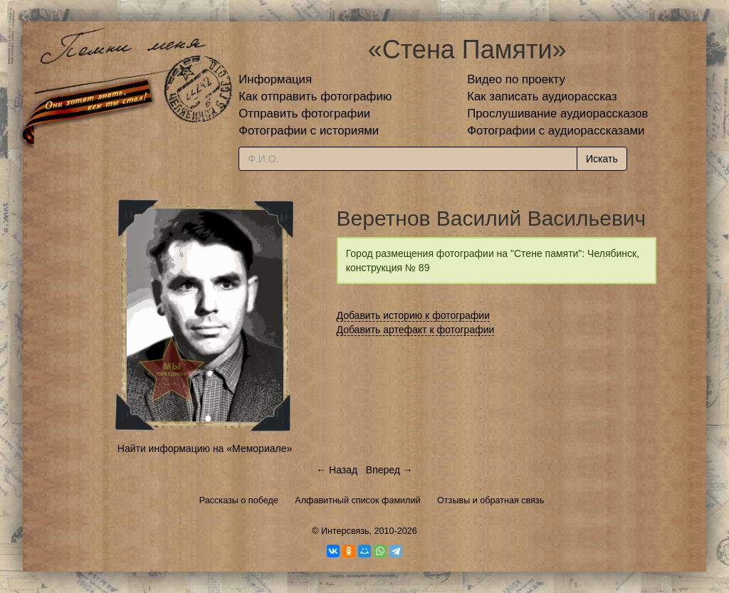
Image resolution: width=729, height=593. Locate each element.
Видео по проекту (516, 79)
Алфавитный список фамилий (357, 500)
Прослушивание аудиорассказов (557, 113)
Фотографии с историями (308, 130)
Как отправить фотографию (315, 96)
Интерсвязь (345, 531)
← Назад (336, 470)
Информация (275, 79)
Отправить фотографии (304, 113)
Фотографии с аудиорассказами (555, 130)
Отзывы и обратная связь (490, 500)
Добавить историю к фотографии (414, 315)
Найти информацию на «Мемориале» (204, 448)
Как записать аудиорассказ (542, 96)
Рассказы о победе (238, 500)
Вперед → (389, 470)
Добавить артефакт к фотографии (416, 329)
